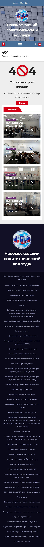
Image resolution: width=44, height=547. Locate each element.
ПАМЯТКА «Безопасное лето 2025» (22, 454)
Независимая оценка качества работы (22, 412)
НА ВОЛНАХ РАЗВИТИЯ (14, 124)
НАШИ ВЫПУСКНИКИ (29, 399)
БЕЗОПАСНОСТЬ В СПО (16, 300)
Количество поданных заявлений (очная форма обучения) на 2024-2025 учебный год (22, 378)
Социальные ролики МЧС (22, 517)
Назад (22, 103)
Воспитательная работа (31, 321)
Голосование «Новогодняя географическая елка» (22, 326)
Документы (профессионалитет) (15, 536)
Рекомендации (22, 497)
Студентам (33, 522)
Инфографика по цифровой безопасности (22, 336)
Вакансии (22, 305)
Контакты (15, 389)
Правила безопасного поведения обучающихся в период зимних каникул (21, 475)
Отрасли (32, 449)
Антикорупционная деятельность (22, 295)
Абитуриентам (34, 285)
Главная (5, 56)
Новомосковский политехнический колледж (22, 30)
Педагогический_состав (26, 464)
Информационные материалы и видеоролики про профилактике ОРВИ (22, 342)
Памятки (13, 464)
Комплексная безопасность (29, 385)
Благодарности (32, 300)
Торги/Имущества (34, 527)
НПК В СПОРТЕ (16, 178)
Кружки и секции (26, 389)
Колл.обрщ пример (11, 385)
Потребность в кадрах (22, 541)
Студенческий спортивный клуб (14, 527)
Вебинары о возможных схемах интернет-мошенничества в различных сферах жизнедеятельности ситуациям (22, 313)
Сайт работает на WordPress (14, 276)
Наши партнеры (34, 536)
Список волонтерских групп (17, 522)
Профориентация (33, 492)
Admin (25, 130)
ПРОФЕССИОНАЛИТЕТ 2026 (14, 492)
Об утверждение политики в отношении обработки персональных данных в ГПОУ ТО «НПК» (22, 438)
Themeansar (22, 279)
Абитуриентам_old (13, 290)
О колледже (26, 431)
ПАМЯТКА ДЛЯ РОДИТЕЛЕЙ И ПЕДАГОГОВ (22, 459)
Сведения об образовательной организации (22, 507)
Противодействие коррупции (30, 482)
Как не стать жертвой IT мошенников (22, 354)
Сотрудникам (8, 512)
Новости (17, 431)
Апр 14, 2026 (13, 130)
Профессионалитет (12, 487)
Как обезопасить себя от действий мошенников (22, 359)
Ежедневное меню (22, 331)
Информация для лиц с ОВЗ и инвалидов (22, 349)
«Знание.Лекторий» (20, 152)
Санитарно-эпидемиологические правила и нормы (22, 502)
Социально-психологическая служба (27, 512)
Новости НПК (11, 119)
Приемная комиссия (11, 482)
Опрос (36, 444)
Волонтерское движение (12, 321)
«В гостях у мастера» (19, 285)
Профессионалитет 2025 (30, 487)
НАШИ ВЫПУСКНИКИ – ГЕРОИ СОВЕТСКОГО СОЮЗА (22, 406)
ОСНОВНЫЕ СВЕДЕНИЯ (18, 449)
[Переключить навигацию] (20, 44)
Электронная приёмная (29, 532)
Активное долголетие (29, 290)
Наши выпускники (13, 399)
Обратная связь (11, 444)
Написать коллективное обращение (22, 394)
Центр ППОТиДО (13, 532)
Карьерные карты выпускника (22, 364)
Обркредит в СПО (25, 444)
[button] (36, 44)
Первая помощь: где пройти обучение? (22, 469)
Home (7, 285)
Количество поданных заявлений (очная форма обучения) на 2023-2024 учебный (22, 370)
